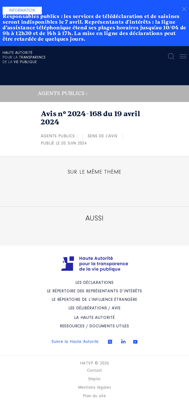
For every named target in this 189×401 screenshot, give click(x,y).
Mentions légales (94, 388)
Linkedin (123, 341)
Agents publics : (59, 136)
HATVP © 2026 (94, 363)
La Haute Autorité (94, 318)
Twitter (110, 342)
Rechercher (171, 56)
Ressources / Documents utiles (94, 326)
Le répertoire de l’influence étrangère (94, 300)
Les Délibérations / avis (94, 308)
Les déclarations (94, 283)
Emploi (95, 379)
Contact (94, 371)
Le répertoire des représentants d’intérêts (94, 291)
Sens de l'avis (102, 136)
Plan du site (94, 396)
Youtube (135, 342)
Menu (183, 57)
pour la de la (24, 57)
